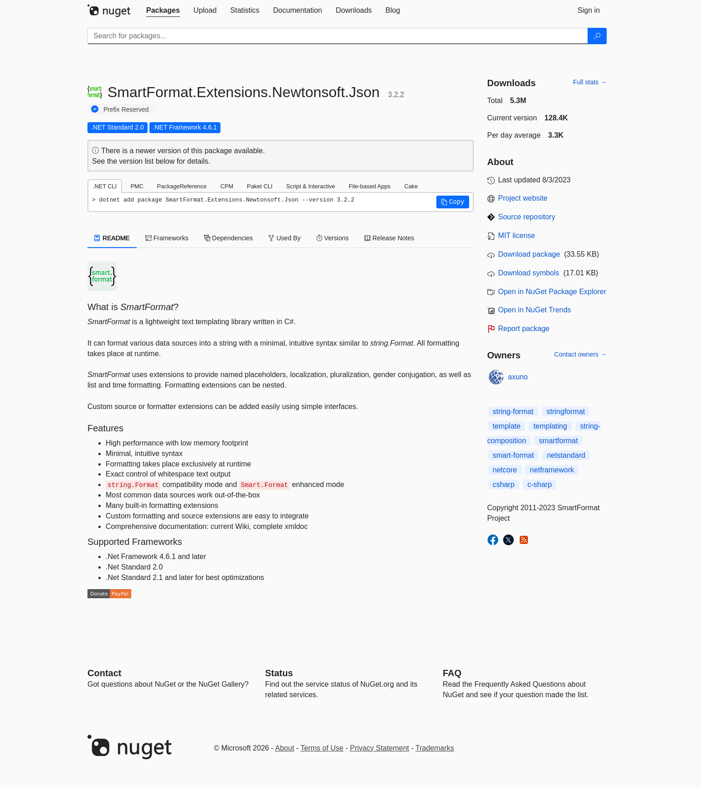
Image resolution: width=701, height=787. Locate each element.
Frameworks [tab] (167, 238)
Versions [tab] (332, 238)
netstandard (566, 455)
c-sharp (539, 484)
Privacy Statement (379, 748)
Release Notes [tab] (389, 238)
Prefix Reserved (126, 109)
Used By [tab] (284, 238)
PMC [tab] (136, 186)
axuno (518, 377)
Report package (524, 328)
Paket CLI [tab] (259, 186)
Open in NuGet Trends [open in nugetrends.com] (534, 310)
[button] (452, 202)
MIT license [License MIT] (517, 235)
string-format (513, 411)
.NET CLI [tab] (105, 186)
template (507, 426)
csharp (504, 484)
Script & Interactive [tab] (310, 186)
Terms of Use (322, 748)
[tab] (163, 10)
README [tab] (112, 238)
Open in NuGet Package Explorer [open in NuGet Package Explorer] (552, 291)
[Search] (597, 36)
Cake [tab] (411, 186)
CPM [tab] (226, 186)
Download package (529, 254)
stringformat (566, 411)
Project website (523, 198)
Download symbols (528, 273)
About (284, 748)
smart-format (513, 455)
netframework (552, 470)
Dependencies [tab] (228, 238)
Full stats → (590, 82)
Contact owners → (580, 354)
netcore (505, 470)
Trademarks (434, 748)
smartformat (558, 441)
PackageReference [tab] (182, 186)
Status (279, 673)
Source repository (526, 217)
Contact (104, 673)
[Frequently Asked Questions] (452, 673)
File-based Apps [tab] (370, 186)
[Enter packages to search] (337, 36)
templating (550, 426)
